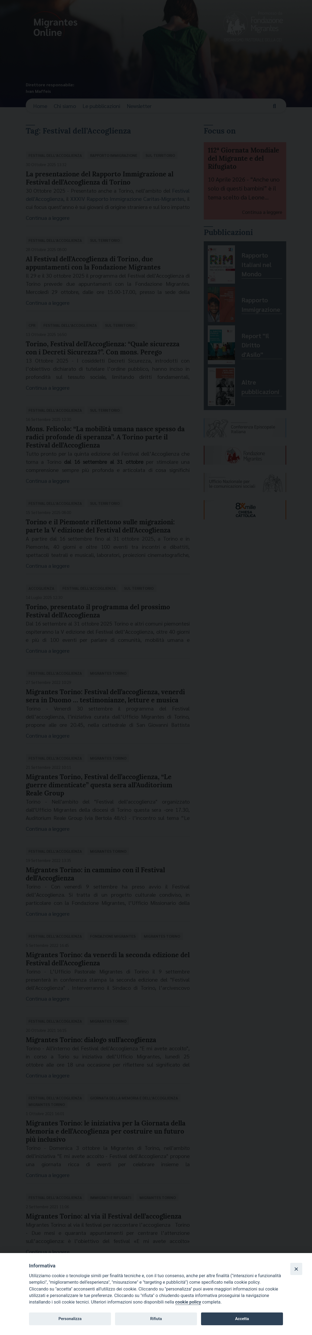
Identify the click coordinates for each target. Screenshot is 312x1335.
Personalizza (69, 1318)
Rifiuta (156, 1318)
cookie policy (188, 1302)
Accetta (242, 1318)
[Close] (296, 1269)
